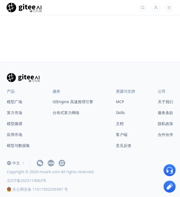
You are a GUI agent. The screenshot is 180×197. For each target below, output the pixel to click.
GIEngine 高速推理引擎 (73, 101)
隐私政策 (165, 123)
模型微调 (14, 123)
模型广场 (14, 101)
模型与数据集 (18, 145)
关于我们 (165, 101)
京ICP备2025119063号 (26, 180)
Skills (120, 112)
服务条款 (165, 112)
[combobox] (16, 163)
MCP (120, 101)
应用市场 (14, 134)
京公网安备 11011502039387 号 (37, 189)
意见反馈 (123, 145)
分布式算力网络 (66, 112)
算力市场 (14, 112)
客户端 (121, 134)
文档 (120, 123)
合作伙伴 (165, 134)
